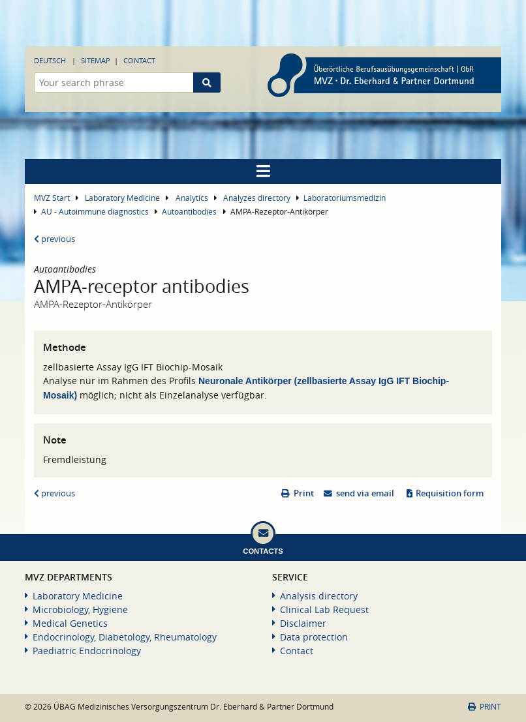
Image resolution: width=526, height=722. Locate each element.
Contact (139, 60)
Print (304, 493)
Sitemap (95, 60)
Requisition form (450, 493)
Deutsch (50, 60)
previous (54, 239)
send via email (365, 493)
